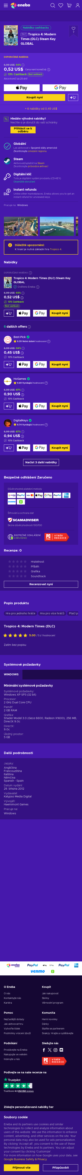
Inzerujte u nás (12, 1059)
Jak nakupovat (50, 993)
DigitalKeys (21, 420)
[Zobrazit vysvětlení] (48, 341)
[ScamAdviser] (23, 520)
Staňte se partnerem (53, 1028)
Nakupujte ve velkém (15, 1054)
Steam (41, 163)
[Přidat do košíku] (73, 97)
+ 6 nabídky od (41, 108)
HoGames (20, 379)
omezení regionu (37, 151)
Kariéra (8, 1003)
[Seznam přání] (60, 5)
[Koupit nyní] (22, 87)
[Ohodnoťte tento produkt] (16, 635)
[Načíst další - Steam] (7, 161)
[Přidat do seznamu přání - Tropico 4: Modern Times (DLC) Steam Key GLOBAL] (73, 31)
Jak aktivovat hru (13, 1024)
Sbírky (45, 998)
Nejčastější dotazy (14, 1019)
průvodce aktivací (38, 166)
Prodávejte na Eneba (15, 1050)
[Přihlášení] (77, 5)
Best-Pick (20, 337)
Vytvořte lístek (12, 1028)
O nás (7, 993)
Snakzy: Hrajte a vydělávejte (57, 1033)
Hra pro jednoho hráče (20, 613)
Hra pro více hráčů (52, 613)
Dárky (45, 1024)
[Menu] (5, 5)
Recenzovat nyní (41, 584)
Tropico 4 (55, 249)
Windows (10, 813)
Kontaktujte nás (12, 998)
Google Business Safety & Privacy (25, 1159)
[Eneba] (20, 5)
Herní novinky (49, 1019)
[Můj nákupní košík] (69, 5)
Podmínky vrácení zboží (17, 1033)
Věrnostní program (52, 1003)
